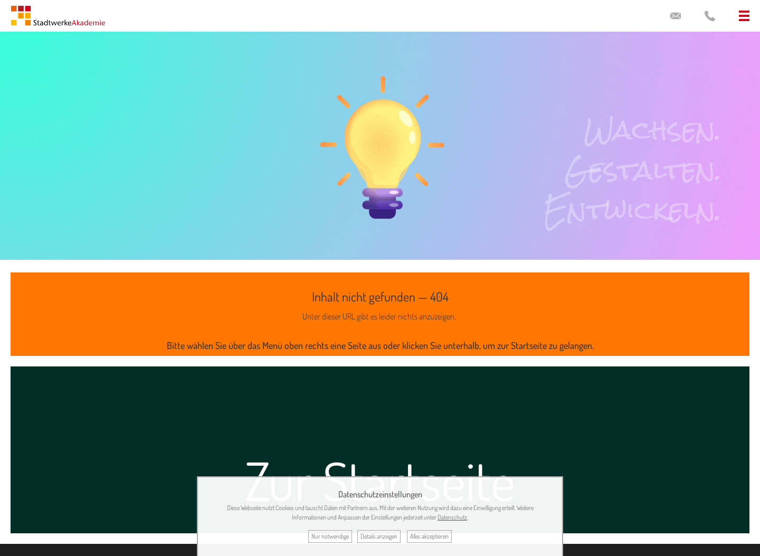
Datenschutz (452, 517)
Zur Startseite (380, 480)
